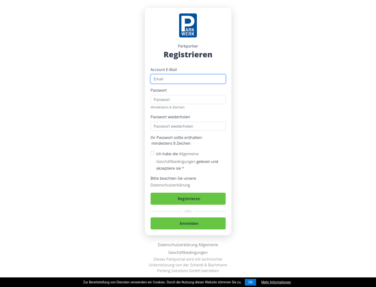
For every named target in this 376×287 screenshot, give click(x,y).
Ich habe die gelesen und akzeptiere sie (187, 161)
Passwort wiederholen (170, 117)
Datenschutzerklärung (170, 185)
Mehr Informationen (276, 282)
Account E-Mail (164, 69)
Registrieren (189, 198)
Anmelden (188, 223)
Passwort (159, 90)
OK (250, 282)
